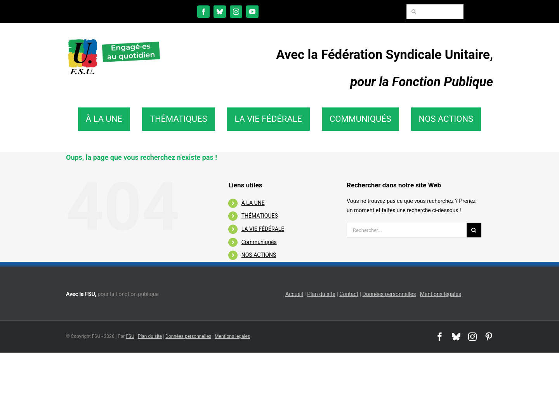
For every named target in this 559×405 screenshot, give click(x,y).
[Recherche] (413, 11)
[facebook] (203, 11)
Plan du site (321, 294)
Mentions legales (232, 336)
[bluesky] (220, 11)
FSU (130, 336)
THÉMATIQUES (259, 216)
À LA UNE (253, 203)
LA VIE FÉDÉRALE (263, 229)
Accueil (294, 294)
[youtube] (252, 11)
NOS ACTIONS (258, 255)
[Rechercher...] (407, 230)
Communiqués (259, 242)
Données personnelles (389, 294)
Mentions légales (440, 294)
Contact (348, 294)
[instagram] (236, 11)
